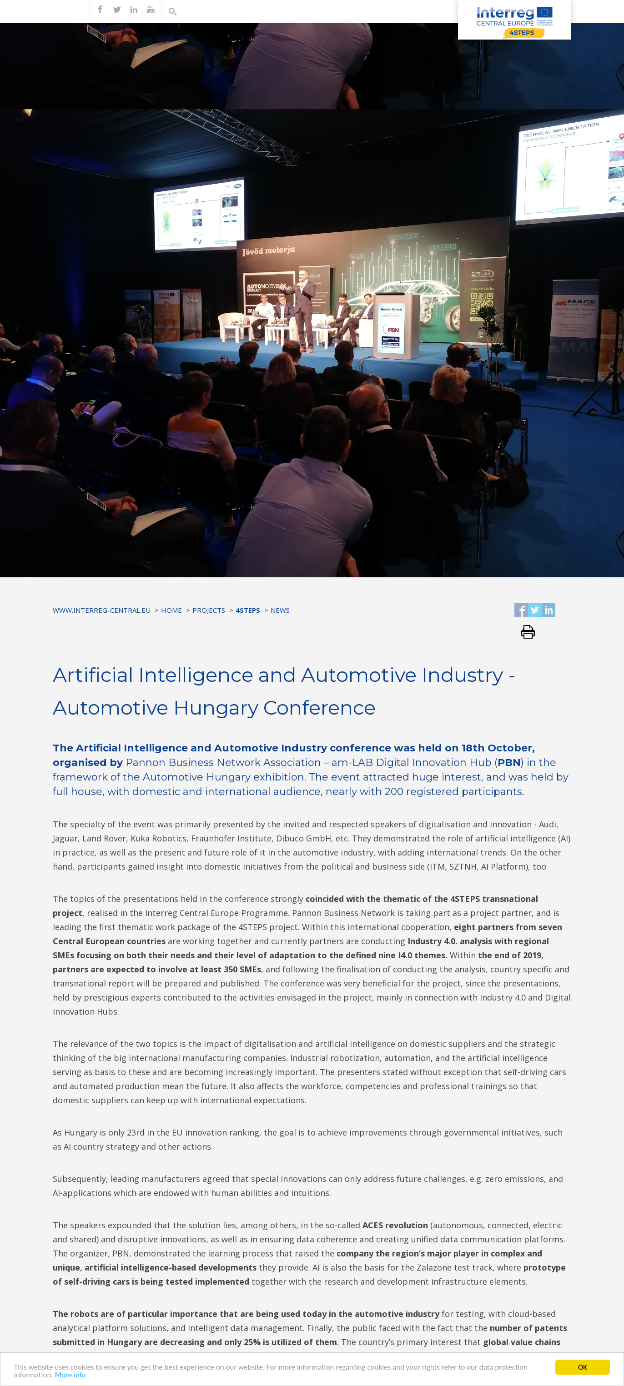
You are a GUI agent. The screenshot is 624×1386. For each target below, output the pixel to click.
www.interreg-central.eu (102, 610)
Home (171, 610)
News (280, 610)
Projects (208, 610)
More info (70, 1376)
